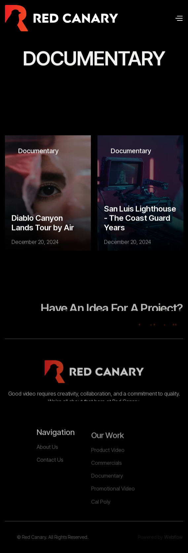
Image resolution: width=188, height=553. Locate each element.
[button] (178, 18)
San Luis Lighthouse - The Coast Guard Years (140, 218)
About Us (47, 461)
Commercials (106, 480)
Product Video (108, 467)
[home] (61, 18)
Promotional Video (113, 506)
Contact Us (50, 474)
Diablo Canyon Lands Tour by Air (43, 223)
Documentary (38, 151)
